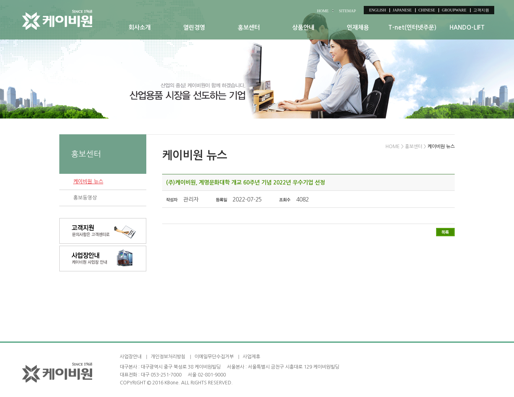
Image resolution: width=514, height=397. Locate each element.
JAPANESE (402, 10)
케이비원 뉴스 (88, 181)
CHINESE (426, 10)
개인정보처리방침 (168, 356)
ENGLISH (377, 10)
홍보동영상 (85, 197)
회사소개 (139, 27)
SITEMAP (347, 11)
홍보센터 (249, 27)
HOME (323, 11)
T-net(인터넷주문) (412, 27)
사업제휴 (251, 356)
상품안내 (303, 27)
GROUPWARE (454, 10)
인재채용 (358, 27)
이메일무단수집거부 (214, 356)
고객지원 (481, 10)
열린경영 (194, 27)
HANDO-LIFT (467, 27)
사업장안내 (131, 356)
